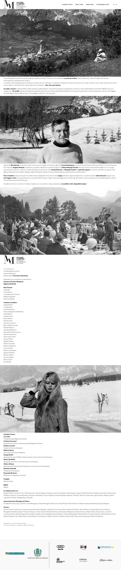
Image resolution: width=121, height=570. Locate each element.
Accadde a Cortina (67, 4)
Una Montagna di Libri (102, 4)
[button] (114, 4)
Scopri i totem (79, 4)
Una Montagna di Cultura (11, 271)
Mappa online (90, 4)
